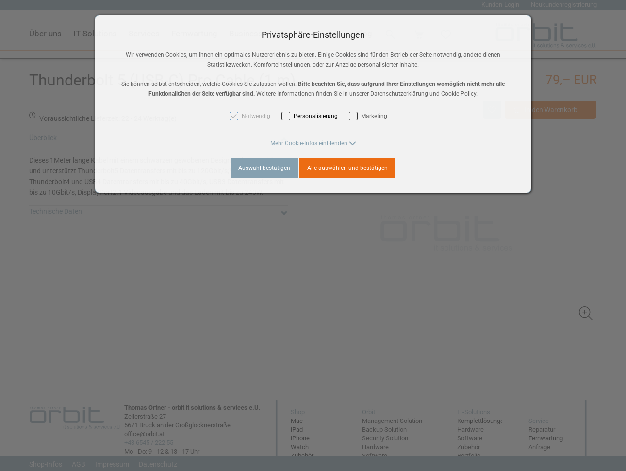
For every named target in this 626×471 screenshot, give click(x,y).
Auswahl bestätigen (264, 168)
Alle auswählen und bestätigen (347, 168)
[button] (313, 143)
